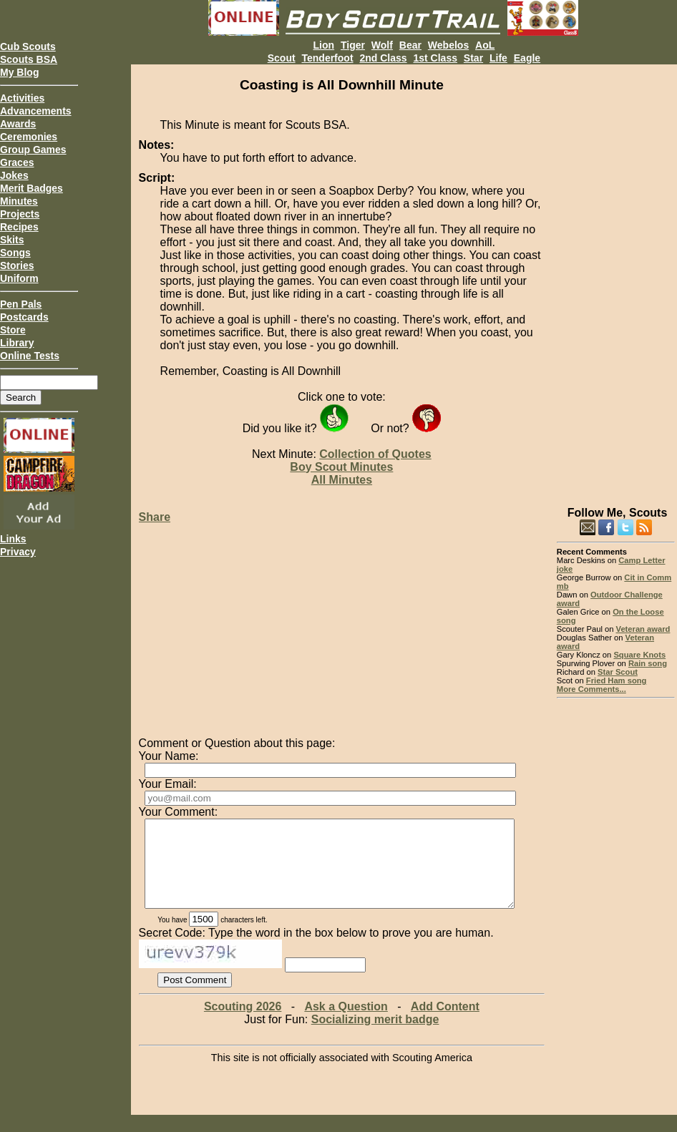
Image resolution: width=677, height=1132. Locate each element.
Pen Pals (21, 304)
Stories (17, 265)
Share (154, 517)
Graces (17, 162)
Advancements (36, 111)
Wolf (382, 45)
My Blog (19, 72)
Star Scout (618, 672)
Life (498, 58)
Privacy (18, 551)
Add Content (445, 1024)
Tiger (353, 45)
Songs (15, 252)
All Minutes (341, 480)
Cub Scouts (28, 46)
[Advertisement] (616, 279)
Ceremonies (28, 136)
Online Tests (29, 355)
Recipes (19, 227)
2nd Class (382, 58)
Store (13, 330)
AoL (485, 45)
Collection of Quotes (375, 454)
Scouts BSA (28, 59)
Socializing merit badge (375, 1036)
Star (473, 58)
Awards (18, 124)
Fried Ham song (616, 680)
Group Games (33, 149)
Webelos (448, 45)
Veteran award (643, 629)
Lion (324, 45)
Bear (410, 45)
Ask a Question (345, 1024)
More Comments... (591, 689)
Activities (22, 98)
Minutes (19, 201)
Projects (19, 214)
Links (13, 539)
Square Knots (639, 654)
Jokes (14, 175)
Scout (282, 58)
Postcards (24, 317)
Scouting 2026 (242, 1024)
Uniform (19, 278)
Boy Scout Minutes (341, 467)
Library (17, 342)
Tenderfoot (327, 58)
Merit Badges (31, 188)
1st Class (435, 58)
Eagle (527, 58)
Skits (12, 239)
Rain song (647, 663)
